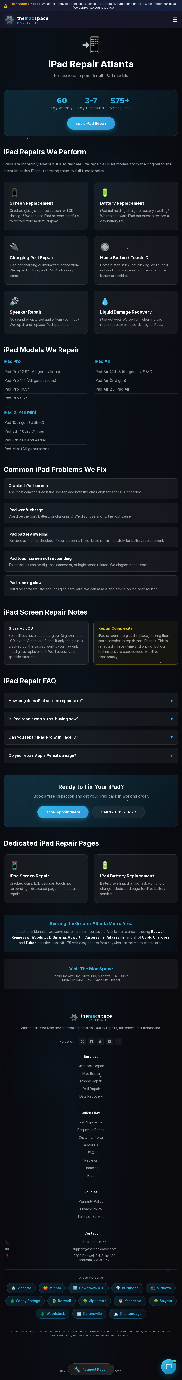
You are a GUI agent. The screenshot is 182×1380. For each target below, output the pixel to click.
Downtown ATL (88, 1288)
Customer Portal (91, 1137)
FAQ (91, 1153)
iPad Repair (91, 1089)
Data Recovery (91, 1096)
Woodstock (52, 1313)
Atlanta (52, 1288)
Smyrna (163, 1300)
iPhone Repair (91, 1081)
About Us (91, 1145)
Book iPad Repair (91, 123)
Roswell (61, 1300)
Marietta (21, 1288)
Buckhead (127, 1288)
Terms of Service (91, 1217)
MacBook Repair (91, 1066)
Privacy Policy (91, 1209)
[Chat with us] (168, 1366)
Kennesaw (130, 1300)
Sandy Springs (25, 1300)
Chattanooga (128, 1313)
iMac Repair (91, 1073)
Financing (91, 1168)
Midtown (160, 1288)
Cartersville (89, 1313)
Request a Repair (91, 1130)
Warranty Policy (91, 1201)
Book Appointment (63, 812)
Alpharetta (94, 1300)
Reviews (91, 1160)
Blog (91, 1175)
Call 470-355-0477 (118, 812)
